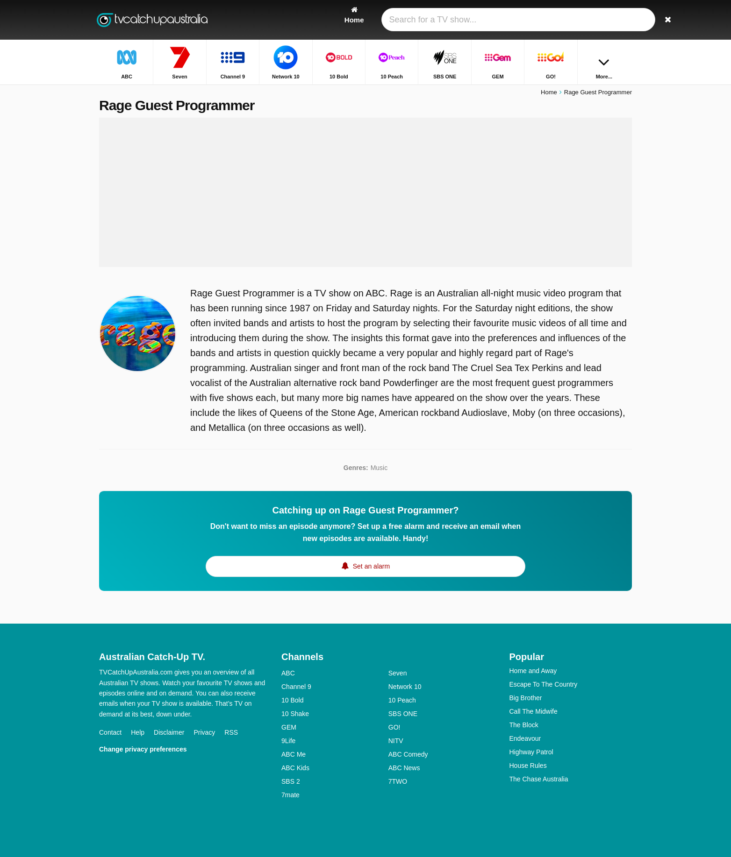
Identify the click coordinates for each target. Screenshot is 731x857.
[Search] (621, 20)
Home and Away (533, 670)
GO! (394, 727)
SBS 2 (290, 781)
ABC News (404, 768)
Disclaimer (169, 732)
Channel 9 (296, 686)
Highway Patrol (531, 752)
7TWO (397, 781)
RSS (231, 732)
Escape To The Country (543, 684)
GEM (288, 727)
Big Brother (525, 698)
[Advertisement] (365, 192)
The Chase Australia (538, 779)
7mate (290, 795)
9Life (288, 741)
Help (137, 732)
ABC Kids (295, 768)
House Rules (528, 765)
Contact (110, 732)
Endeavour (525, 738)
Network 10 (405, 686)
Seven (397, 673)
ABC (288, 673)
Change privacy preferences (143, 749)
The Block (523, 725)
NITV (395, 741)
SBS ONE (402, 713)
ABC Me (293, 754)
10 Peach (402, 700)
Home (549, 92)
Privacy (204, 732)
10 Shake (295, 713)
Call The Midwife (533, 711)
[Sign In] (590, 20)
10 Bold (292, 700)
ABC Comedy (408, 754)
